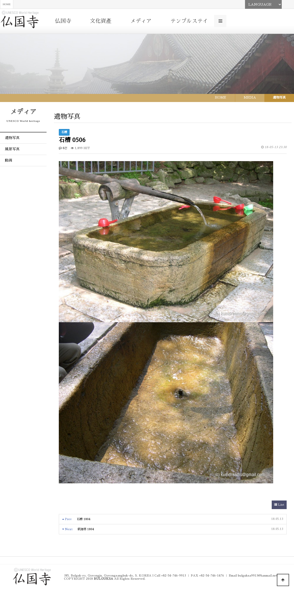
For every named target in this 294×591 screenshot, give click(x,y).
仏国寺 (63, 21)
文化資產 (100, 21)
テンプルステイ (189, 21)
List (279, 504)
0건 (63, 148)
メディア (141, 21)
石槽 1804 (83, 519)
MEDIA (250, 97)
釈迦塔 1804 (85, 529)
